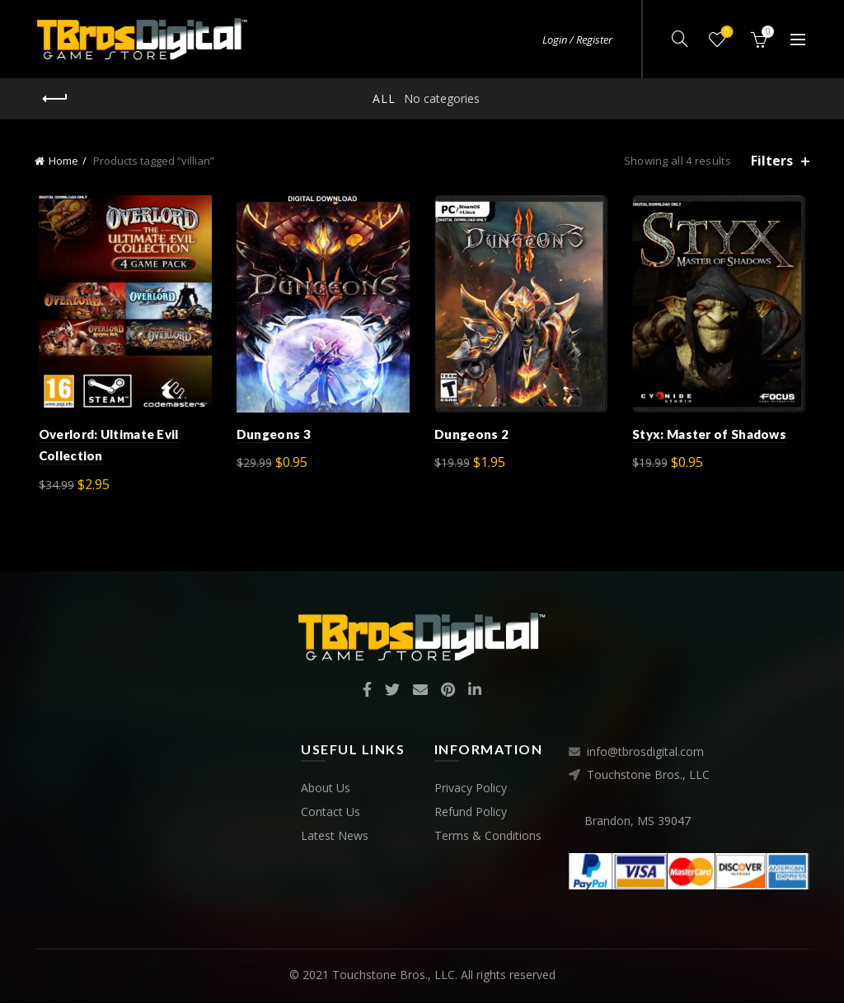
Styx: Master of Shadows (712, 436)
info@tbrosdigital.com (645, 754)
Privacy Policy (470, 790)
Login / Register (577, 39)
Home (63, 160)
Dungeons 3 (272, 436)
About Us (325, 790)
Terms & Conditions (488, 838)
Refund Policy (470, 814)
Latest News (334, 838)
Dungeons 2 (471, 436)
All (384, 98)
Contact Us (330, 814)
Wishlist (725, 32)
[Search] (680, 38)
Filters (772, 161)
